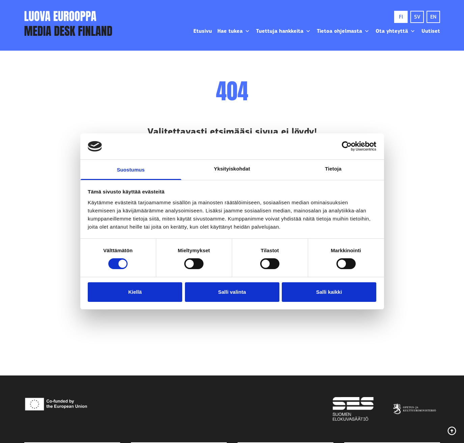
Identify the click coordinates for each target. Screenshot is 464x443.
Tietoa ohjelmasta (343, 31)
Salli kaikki (329, 292)
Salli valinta (232, 292)
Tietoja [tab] (333, 169)
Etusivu (202, 31)
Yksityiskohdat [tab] (232, 169)
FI (401, 17)
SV (417, 17)
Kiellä (135, 292)
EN (433, 17)
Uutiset (430, 31)
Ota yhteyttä (396, 31)
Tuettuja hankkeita (283, 31)
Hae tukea (234, 31)
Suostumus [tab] (131, 170)
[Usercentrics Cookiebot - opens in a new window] (346, 146)
